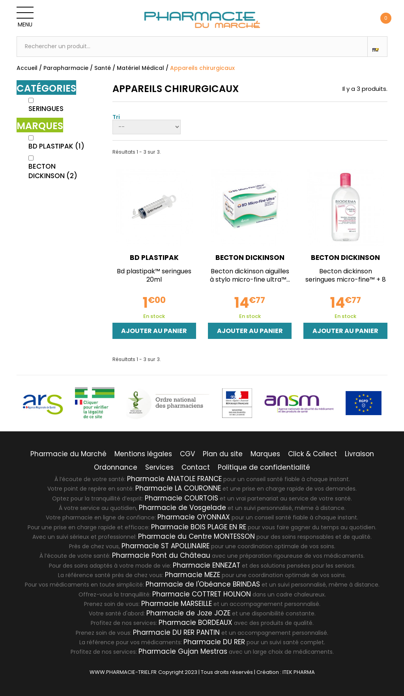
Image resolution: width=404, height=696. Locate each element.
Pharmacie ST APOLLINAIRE (165, 546)
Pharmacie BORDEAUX (195, 622)
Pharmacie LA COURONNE (178, 488)
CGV (187, 454)
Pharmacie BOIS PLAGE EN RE (198, 527)
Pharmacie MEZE (192, 574)
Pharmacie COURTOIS (181, 498)
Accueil (27, 68)
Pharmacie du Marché (68, 454)
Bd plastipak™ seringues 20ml (154, 275)
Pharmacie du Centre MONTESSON (196, 536)
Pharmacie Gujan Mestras (182, 651)
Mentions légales (143, 454)
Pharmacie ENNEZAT (206, 565)
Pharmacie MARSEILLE (176, 603)
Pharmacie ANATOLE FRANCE (174, 478)
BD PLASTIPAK (56, 146)
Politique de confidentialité (264, 467)
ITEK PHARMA (298, 672)
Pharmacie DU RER (214, 642)
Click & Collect (312, 454)
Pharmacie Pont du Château (161, 555)
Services (159, 467)
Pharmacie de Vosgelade (182, 507)
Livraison (359, 454)
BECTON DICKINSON (52, 171)
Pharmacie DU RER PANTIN (176, 632)
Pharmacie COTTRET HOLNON (201, 594)
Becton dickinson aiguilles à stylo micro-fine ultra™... (250, 275)
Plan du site (223, 454)
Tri (116, 116)
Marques (265, 454)
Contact (195, 467)
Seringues (46, 108)
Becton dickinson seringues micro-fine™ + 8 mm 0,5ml (345, 279)
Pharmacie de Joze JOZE (188, 613)
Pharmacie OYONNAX (193, 517)
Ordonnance (115, 467)
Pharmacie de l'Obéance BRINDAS (203, 584)
